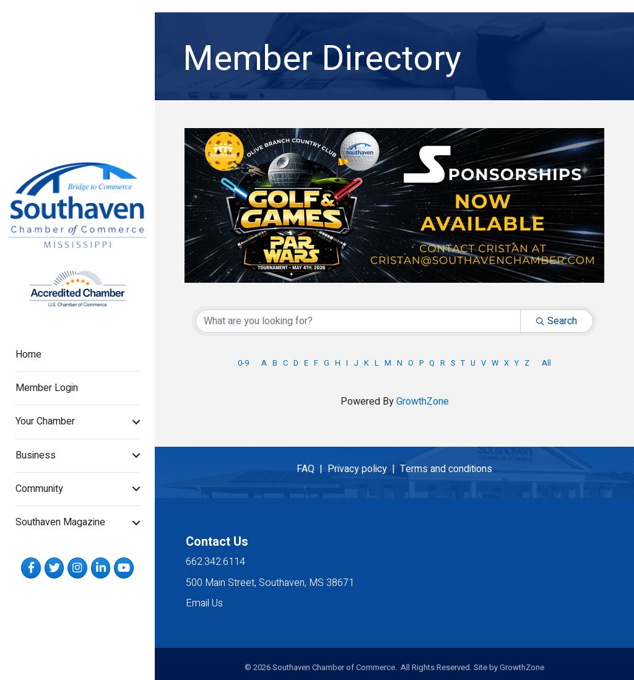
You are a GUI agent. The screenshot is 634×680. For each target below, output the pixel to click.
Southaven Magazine (60, 522)
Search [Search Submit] (556, 321)
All (546, 363)
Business (35, 455)
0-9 (243, 363)
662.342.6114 (215, 561)
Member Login (46, 388)
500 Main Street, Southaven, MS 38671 (270, 582)
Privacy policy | (364, 469)
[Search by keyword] (358, 321)
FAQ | (312, 469)
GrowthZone (422, 401)
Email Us (204, 603)
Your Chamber (45, 421)
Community (39, 488)
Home (28, 354)
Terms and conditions (446, 469)
